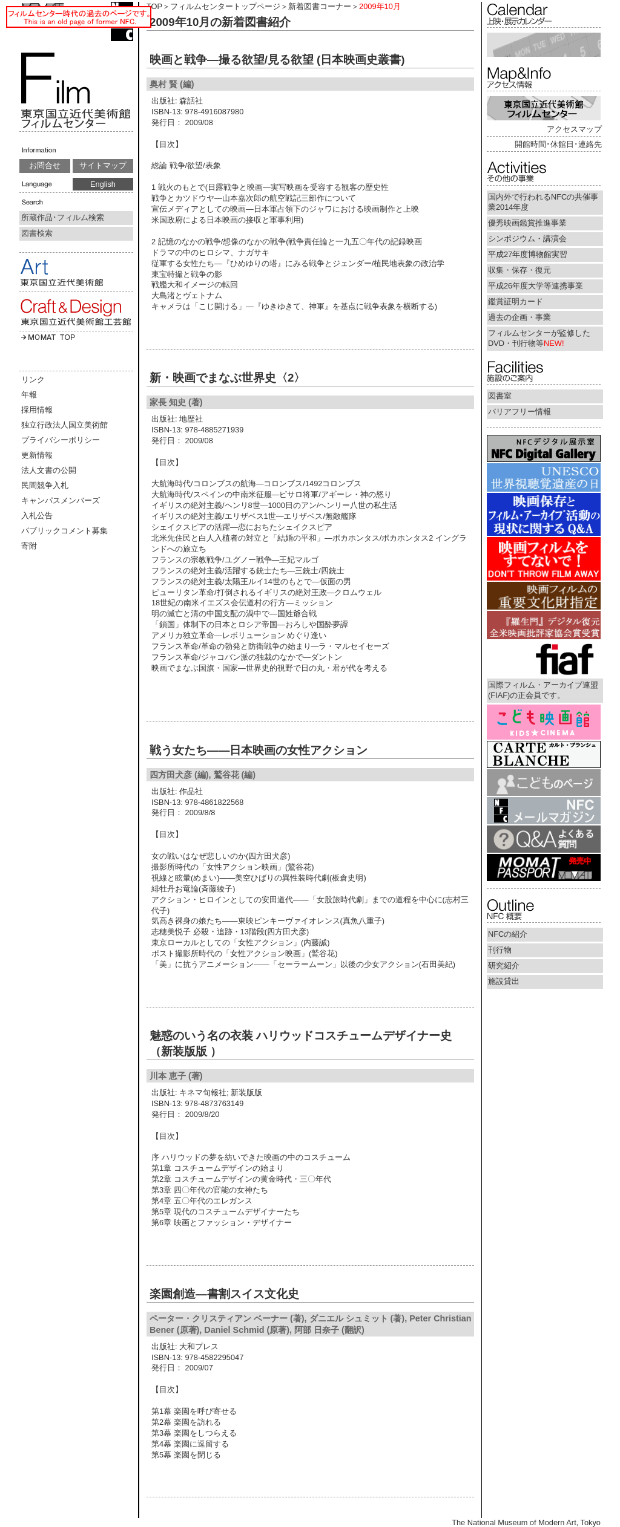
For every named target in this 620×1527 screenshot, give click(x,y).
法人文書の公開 (48, 470)
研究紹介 (503, 965)
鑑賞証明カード (515, 301)
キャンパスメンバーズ (60, 500)
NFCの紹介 (507, 934)
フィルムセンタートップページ (225, 6)
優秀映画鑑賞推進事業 (527, 222)
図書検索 (37, 233)
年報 (29, 394)
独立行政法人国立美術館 (64, 424)
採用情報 (37, 409)
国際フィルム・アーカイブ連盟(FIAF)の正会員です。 (543, 690)
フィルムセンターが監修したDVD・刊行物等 (539, 338)
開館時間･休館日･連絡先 (558, 144)
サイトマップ (103, 165)
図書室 (500, 395)
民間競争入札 (44, 485)
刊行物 (500, 949)
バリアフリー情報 (519, 411)
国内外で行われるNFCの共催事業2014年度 (543, 202)
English (103, 184)
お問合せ (45, 165)
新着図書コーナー (319, 6)
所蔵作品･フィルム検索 (62, 217)
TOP (154, 6)
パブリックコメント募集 (64, 530)
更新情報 (37, 455)
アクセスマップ (574, 129)
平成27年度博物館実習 (527, 254)
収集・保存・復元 (519, 270)
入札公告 (37, 515)
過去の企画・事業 (519, 317)
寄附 (29, 545)
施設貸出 (503, 981)
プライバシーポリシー (60, 439)
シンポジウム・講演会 (527, 238)
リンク (33, 379)
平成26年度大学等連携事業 (535, 285)
